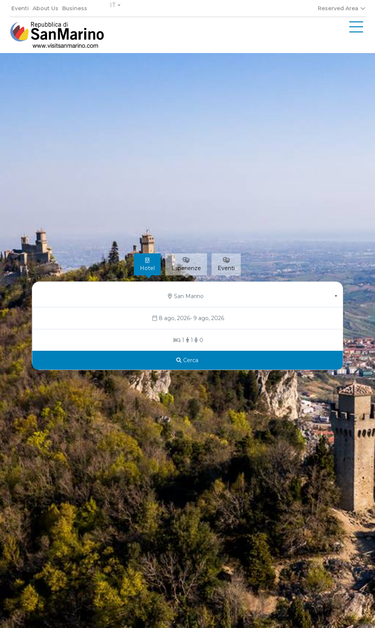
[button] (115, 5)
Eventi (20, 8)
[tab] (147, 264)
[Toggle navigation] (356, 27)
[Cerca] (187, 360)
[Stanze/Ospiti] (188, 340)
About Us (45, 8)
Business (74, 8)
